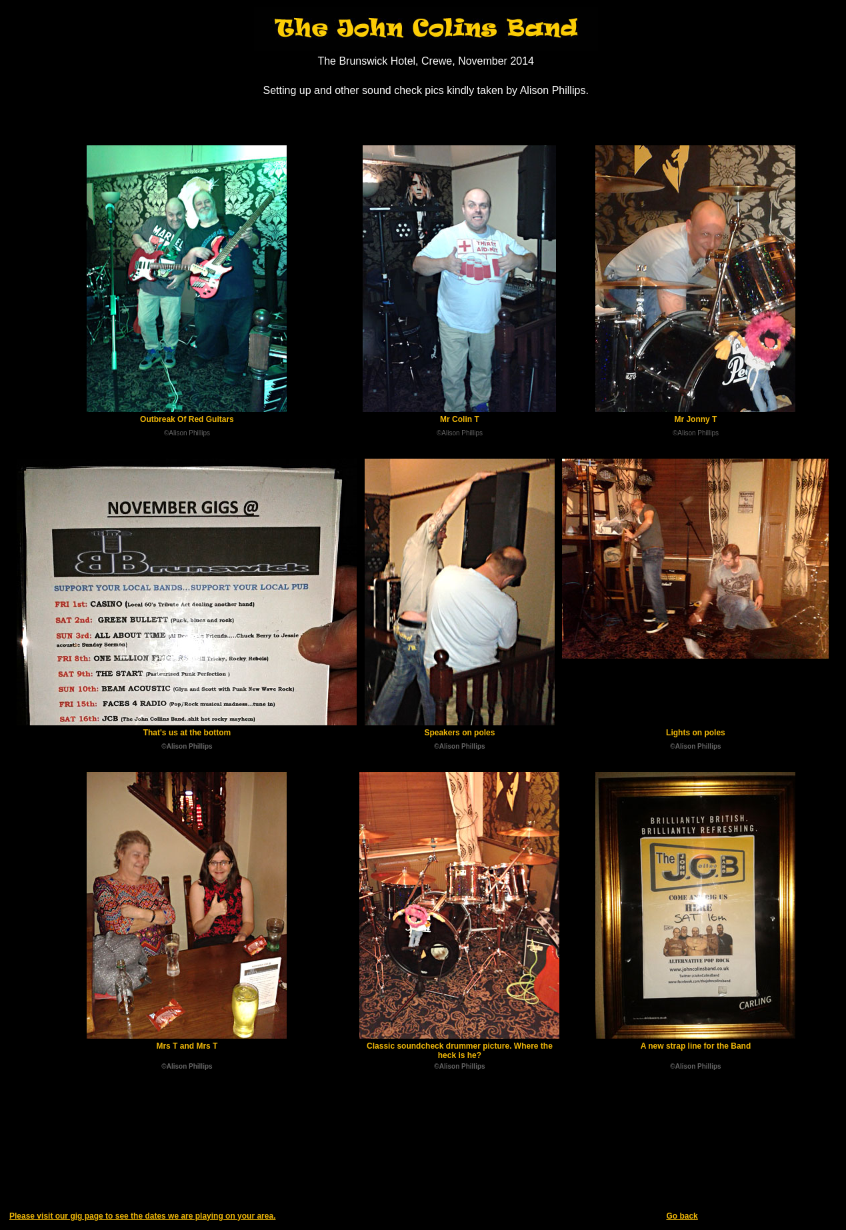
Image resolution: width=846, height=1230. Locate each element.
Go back (681, 1216)
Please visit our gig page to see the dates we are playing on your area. (142, 1216)
